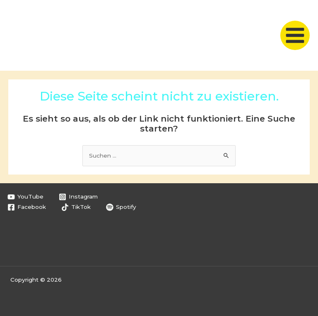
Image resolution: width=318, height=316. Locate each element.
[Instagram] (78, 197)
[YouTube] (25, 197)
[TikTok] (76, 207)
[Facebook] (26, 207)
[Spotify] (121, 207)
